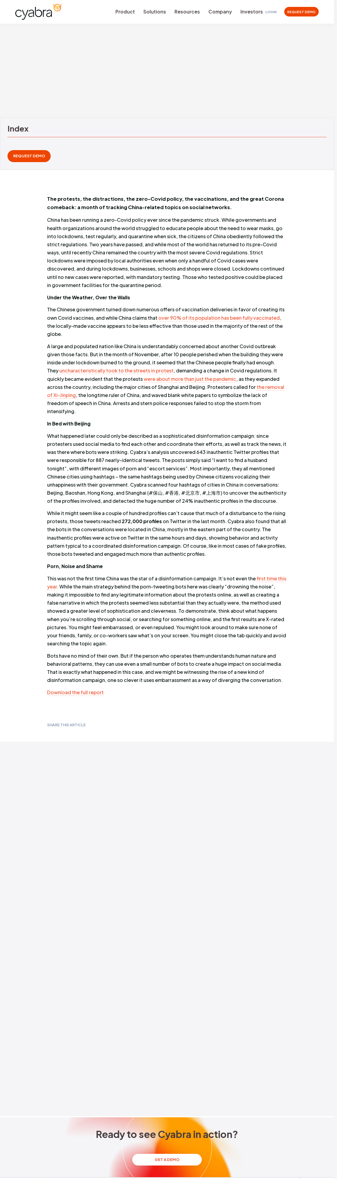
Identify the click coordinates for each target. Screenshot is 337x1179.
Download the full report (75, 692)
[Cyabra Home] (38, 12)
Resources (187, 11)
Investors (251, 11)
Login (270, 12)
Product (125, 11)
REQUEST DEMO (301, 12)
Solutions (154, 11)
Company (220, 11)
